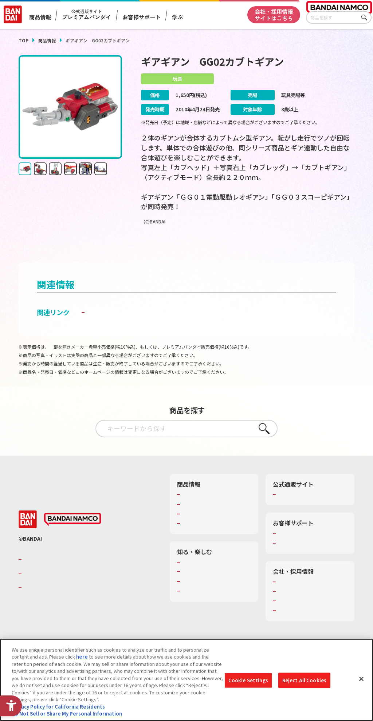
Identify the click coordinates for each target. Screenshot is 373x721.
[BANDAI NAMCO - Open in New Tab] (72, 533)
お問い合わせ (292, 624)
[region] (186, 680)
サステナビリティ (296, 615)
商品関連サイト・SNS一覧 (210, 537)
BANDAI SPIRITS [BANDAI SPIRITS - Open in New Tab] (46, 602)
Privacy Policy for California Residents (58, 706)
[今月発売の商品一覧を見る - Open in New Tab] (302, 248)
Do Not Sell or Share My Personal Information (67, 713)
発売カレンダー (198, 518)
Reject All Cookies (304, 680)
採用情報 (287, 605)
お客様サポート (141, 17)
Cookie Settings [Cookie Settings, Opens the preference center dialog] (248, 680)
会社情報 (287, 595)
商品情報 (47, 40)
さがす (366, 17)
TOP (23, 40)
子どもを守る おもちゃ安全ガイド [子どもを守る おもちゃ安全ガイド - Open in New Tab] (136, 326)
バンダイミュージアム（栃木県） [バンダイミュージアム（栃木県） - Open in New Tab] (216, 611)
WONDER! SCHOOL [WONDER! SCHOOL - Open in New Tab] (202, 576)
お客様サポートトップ (301, 547)
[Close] (361, 679)
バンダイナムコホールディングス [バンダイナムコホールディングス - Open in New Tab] (67, 588)
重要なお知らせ (294, 557)
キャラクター (196, 528)
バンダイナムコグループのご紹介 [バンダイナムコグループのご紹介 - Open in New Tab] (67, 574)
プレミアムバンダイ (299, 509)
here (82, 656)
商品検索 (191, 509)
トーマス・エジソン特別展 (210, 586)
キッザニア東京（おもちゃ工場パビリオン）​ (215, 598)
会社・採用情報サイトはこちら (274, 14)
